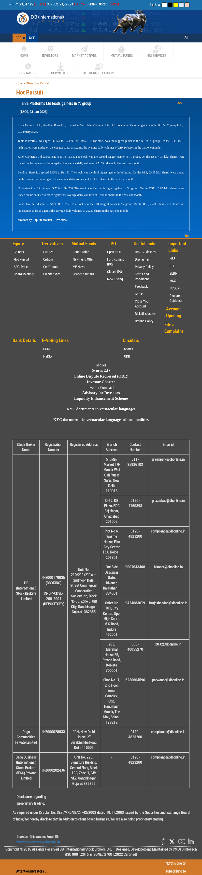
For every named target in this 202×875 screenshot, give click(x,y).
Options (48, 259)
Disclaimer (142, 259)
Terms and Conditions (142, 276)
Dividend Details (83, 274)
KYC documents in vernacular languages (101, 409)
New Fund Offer (83, 259)
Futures (48, 251)
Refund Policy (144, 321)
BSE (18, 37)
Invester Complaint (101, 387)
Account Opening (173, 312)
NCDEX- (175, 288)
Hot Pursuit (21, 259)
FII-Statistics (51, 274)
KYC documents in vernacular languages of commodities (101, 420)
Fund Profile (81, 251)
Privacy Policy (144, 266)
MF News (79, 266)
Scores (128, 348)
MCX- (173, 280)
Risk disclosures (145, 313)
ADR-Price (21, 266)
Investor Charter (101, 382)
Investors (50, 51)
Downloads (60, 68)
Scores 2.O (101, 370)
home (23, 51)
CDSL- (47, 348)
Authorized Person (98, 68)
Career (139, 293)
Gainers (19, 251)
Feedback (141, 286)
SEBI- (173, 273)
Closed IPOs (115, 271)
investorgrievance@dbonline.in (38, 841)
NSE (32, 37)
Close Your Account (142, 303)
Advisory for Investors (101, 393)
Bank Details (24, 340)
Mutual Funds (122, 51)
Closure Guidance (176, 298)
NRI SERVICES (156, 51)
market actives (84, 51)
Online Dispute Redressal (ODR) (100, 376)
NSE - (173, 258)
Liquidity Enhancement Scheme (101, 398)
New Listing (115, 279)
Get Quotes (50, 266)
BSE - (173, 266)
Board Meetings (24, 274)
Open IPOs (114, 251)
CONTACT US (28, 68)
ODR (127, 356)
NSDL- (47, 356)
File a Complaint (173, 327)
